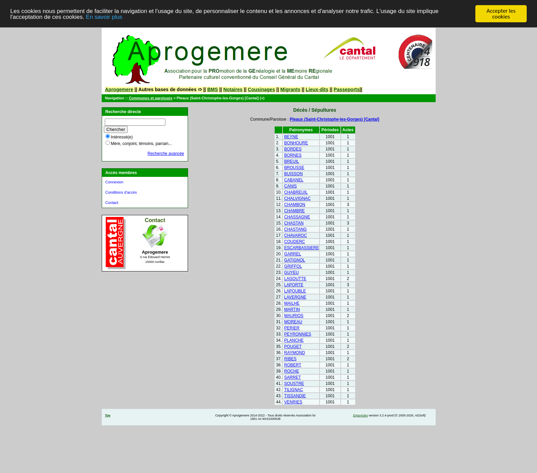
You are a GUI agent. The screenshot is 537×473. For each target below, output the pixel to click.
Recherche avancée (166, 153)
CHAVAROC (295, 235)
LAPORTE (293, 284)
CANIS (290, 186)
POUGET (293, 346)
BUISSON (293, 173)
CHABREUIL (296, 192)
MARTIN (292, 309)
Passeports (346, 89)
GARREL (292, 254)
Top (108, 415)
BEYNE (291, 136)
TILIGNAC (293, 389)
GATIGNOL (294, 260)
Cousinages (261, 89)
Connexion (114, 182)
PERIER (292, 328)
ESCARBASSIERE (301, 247)
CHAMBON (294, 204)
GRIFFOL (293, 266)
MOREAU (293, 321)
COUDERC (294, 241)
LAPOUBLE (295, 291)
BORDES (293, 149)
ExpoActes (360, 415)
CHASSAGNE (297, 217)
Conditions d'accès (121, 192)
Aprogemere (119, 89)
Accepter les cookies (501, 13)
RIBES (290, 358)
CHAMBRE (294, 210)
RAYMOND (294, 352)
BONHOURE (296, 143)
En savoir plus (104, 17)
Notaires (232, 89)
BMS (212, 89)
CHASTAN (293, 223)
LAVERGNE (295, 297)
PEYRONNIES (297, 334)
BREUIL (291, 161)
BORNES (293, 155)
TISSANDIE (295, 395)
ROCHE (291, 371)
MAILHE (292, 303)
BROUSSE (294, 167)
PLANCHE (294, 340)
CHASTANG (295, 229)
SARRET (292, 377)
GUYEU (291, 272)
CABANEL (293, 180)
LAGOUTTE (295, 278)
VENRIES (293, 402)
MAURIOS (293, 315)
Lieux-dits (317, 89)
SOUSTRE (294, 383)
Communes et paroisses (150, 98)
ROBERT (292, 365)
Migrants (290, 89)
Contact (111, 203)
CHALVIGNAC (297, 198)
